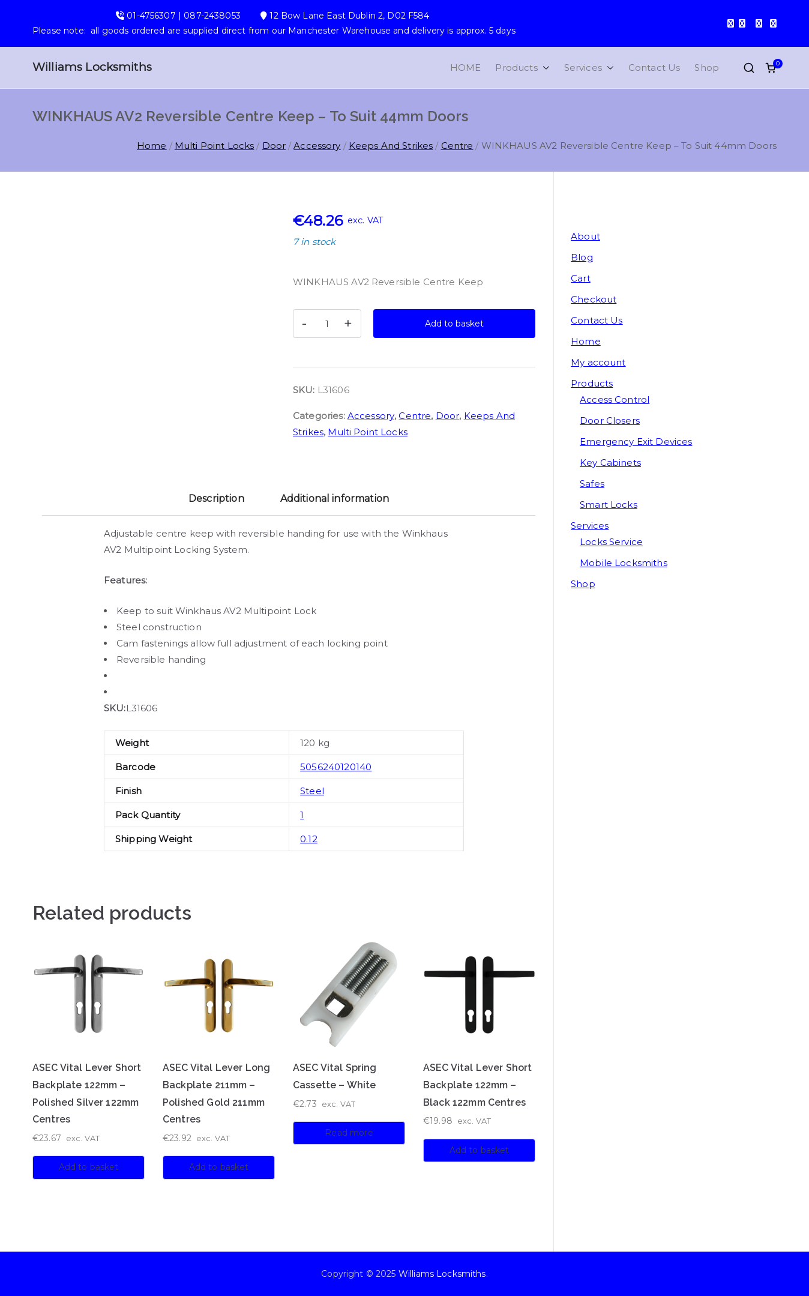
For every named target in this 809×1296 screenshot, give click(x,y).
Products (522, 67)
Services (589, 67)
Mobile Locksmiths (623, 562)
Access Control (614, 399)
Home (152, 145)
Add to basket (454, 323)
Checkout (593, 299)
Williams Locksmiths (92, 67)
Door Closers (610, 420)
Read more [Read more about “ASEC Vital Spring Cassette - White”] (349, 1132)
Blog (582, 257)
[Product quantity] (327, 323)
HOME (465, 67)
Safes (592, 483)
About (585, 236)
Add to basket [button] (89, 1167)
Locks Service (611, 541)
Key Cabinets (610, 462)
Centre (457, 145)
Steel (312, 791)
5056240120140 (335, 767)
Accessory (316, 145)
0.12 (308, 839)
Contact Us (654, 67)
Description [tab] (216, 498)
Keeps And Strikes (391, 145)
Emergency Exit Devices (636, 441)
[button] (544, 67)
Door (274, 145)
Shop (706, 67)
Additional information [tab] (334, 498)
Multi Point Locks (214, 145)
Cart (581, 278)
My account (598, 362)
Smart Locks (608, 504)
